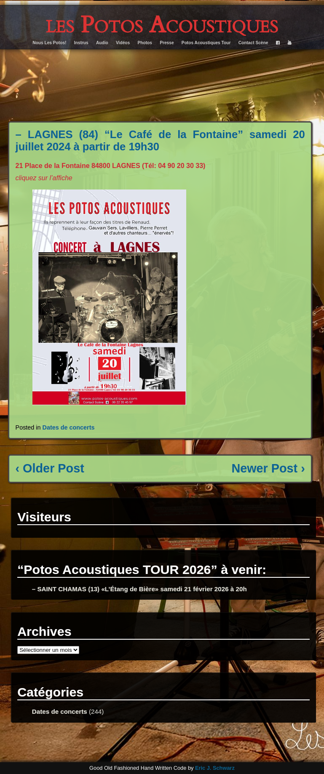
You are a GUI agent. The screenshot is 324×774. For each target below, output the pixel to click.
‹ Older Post (50, 468)
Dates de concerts (69, 427)
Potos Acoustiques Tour (206, 42)
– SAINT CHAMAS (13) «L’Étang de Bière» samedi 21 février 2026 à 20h (139, 589)
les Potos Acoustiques (162, 25)
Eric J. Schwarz (215, 768)
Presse (167, 42)
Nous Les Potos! (49, 42)
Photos (144, 42)
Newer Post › (268, 468)
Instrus (81, 42)
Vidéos (123, 42)
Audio (102, 42)
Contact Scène (253, 42)
